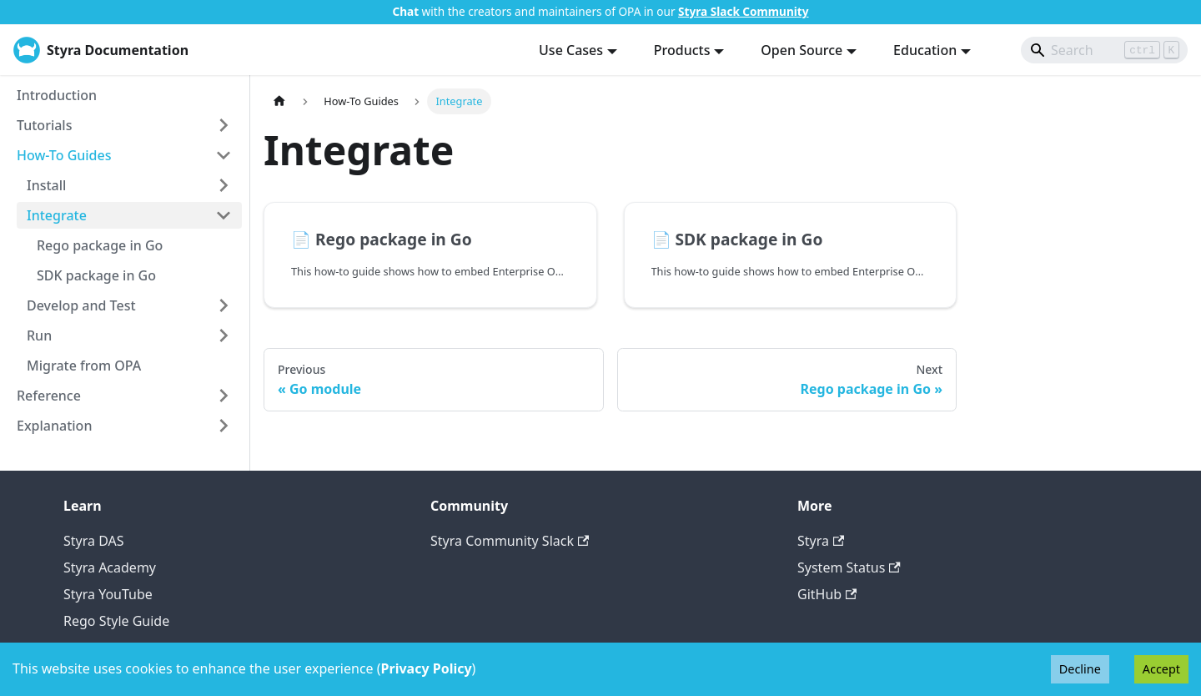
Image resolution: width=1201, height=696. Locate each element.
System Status (849, 567)
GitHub (827, 594)
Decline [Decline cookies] (1080, 669)
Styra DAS (93, 541)
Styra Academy (109, 567)
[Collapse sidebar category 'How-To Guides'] (223, 155)
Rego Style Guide (116, 621)
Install (46, 185)
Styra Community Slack (509, 541)
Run (39, 335)
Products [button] (682, 50)
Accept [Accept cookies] (1161, 669)
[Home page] (279, 101)
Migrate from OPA (84, 365)
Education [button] (925, 50)
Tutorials (44, 125)
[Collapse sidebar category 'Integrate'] (223, 215)
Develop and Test (81, 305)
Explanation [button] (54, 425)
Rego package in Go (100, 245)
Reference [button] (49, 395)
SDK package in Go (96, 275)
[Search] (1104, 50)
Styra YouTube (108, 594)
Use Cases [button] (571, 50)
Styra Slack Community (743, 11)
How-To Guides (64, 155)
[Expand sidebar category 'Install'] (223, 185)
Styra (820, 541)
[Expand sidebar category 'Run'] (223, 335)
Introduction (57, 95)
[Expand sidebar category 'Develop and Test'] (223, 305)
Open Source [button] (801, 50)
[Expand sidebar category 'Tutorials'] (223, 125)
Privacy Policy (426, 668)
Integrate (57, 215)
